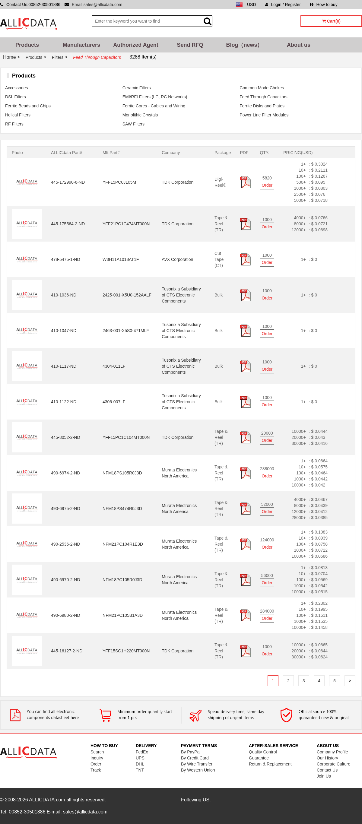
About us (298, 45)
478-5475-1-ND (65, 259)
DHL (140, 764)
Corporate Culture (333, 764)
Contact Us (327, 770)
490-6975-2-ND (65, 508)
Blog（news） (244, 45)
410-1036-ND (63, 295)
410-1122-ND (63, 401)
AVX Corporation (177, 259)
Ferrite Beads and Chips (28, 105)
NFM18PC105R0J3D (122, 579)
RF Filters (14, 124)
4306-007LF (114, 401)
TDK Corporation (177, 182)
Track (96, 770)
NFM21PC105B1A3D (123, 615)
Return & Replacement (270, 764)
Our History (327, 758)
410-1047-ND (63, 330)
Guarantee (259, 758)
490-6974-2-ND (65, 473)
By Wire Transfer (196, 764)
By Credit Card (195, 758)
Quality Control (263, 752)
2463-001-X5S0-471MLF (126, 330)
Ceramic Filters (136, 87)
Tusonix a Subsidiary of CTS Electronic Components (181, 295)
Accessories (16, 87)
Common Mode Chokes (262, 87)
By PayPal (191, 752)
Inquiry (97, 758)
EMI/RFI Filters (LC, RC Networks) (154, 96)
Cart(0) (331, 21)
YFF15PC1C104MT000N (126, 437)
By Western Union (198, 770)
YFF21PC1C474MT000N (126, 223)
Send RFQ (190, 45)
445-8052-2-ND (65, 437)
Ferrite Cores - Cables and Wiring (154, 105)
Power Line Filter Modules (264, 115)
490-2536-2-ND (65, 544)
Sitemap (354, 4)
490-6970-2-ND (65, 579)
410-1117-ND (63, 366)
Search (97, 752)
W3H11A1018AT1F (121, 259)
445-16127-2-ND (66, 650)
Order (267, 185)
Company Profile (332, 752)
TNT (140, 770)
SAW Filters (133, 124)
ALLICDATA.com (47, 799)
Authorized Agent (135, 45)
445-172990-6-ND (68, 182)
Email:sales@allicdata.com (97, 4)
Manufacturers (81, 45)
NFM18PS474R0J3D (122, 508)
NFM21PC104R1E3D (123, 544)
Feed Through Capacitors (263, 96)
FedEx (142, 752)
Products (27, 45)
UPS (140, 758)
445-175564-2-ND (68, 223)
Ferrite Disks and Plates (262, 105)
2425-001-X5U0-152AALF (127, 295)
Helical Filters (17, 115)
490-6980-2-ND (65, 615)
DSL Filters (15, 96)
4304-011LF (114, 366)
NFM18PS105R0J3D (122, 473)
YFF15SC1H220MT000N (126, 650)
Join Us (324, 776)
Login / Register (283, 4)
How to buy (324, 4)
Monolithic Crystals (140, 115)
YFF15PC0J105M (119, 182)
